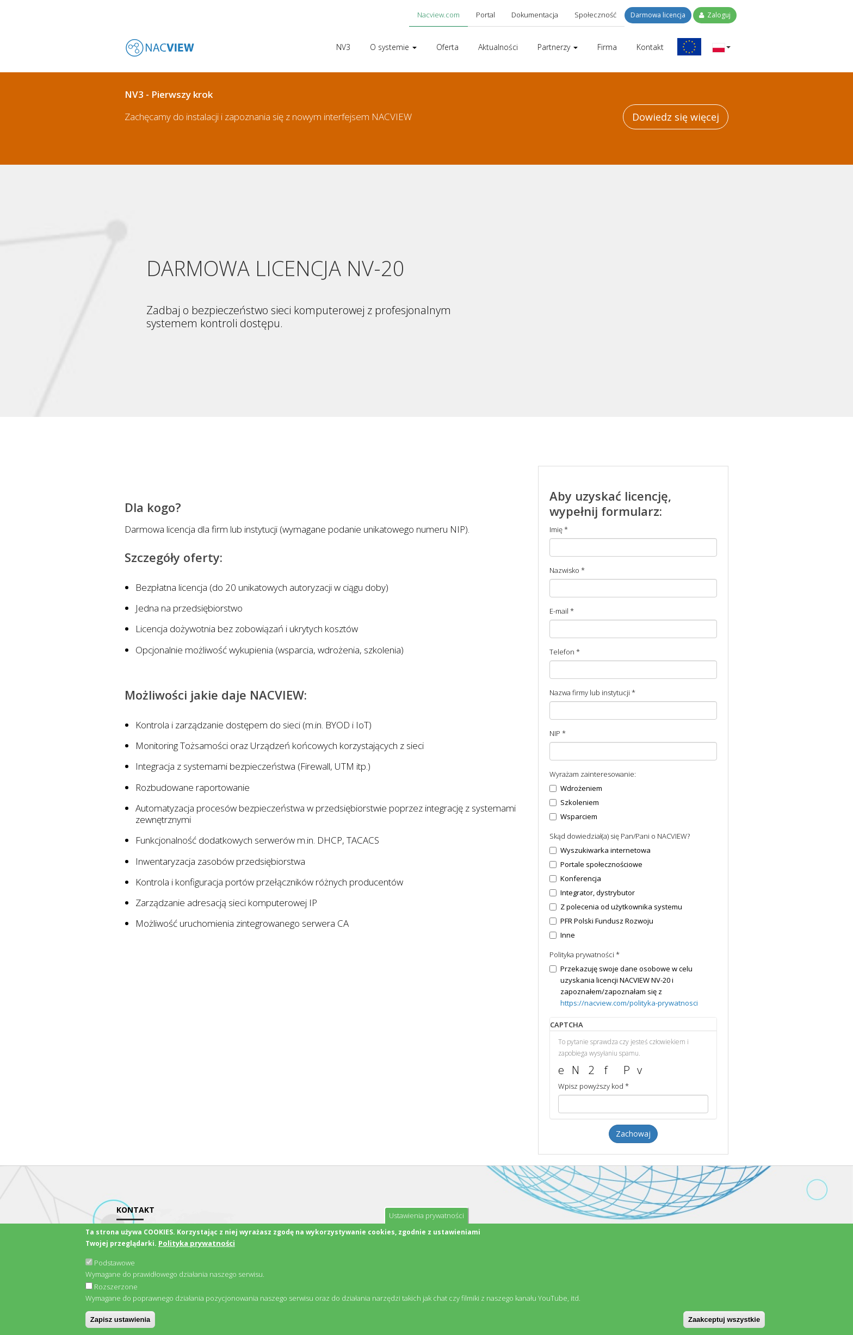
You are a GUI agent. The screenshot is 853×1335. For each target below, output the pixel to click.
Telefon (564, 652)
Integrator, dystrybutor (592, 892)
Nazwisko (567, 570)
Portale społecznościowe (595, 864)
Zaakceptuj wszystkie (724, 1324)
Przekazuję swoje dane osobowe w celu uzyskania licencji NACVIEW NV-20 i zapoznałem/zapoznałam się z (623, 986)
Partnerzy (557, 47)
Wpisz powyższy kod (593, 1086)
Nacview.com (438, 15)
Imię (558, 529)
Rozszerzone (116, 1291)
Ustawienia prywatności (426, 1220)
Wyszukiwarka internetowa (600, 850)
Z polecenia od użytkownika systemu (615, 907)
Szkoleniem (574, 802)
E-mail (561, 611)
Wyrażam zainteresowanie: (592, 774)
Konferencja (575, 878)
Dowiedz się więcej (675, 116)
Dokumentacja (534, 15)
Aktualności (498, 47)
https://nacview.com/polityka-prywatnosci (629, 1003)
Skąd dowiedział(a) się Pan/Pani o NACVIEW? (619, 836)
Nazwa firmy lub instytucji (592, 692)
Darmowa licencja (658, 15)
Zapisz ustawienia (120, 1324)
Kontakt (650, 47)
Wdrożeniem (575, 788)
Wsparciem (573, 816)
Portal (485, 15)
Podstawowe (114, 1267)
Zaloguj (715, 15)
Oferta (447, 47)
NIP (557, 733)
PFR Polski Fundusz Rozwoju (601, 921)
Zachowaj (633, 1133)
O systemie (393, 47)
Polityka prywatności (196, 1247)
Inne (562, 935)
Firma (607, 47)
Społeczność (595, 15)
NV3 (343, 47)
